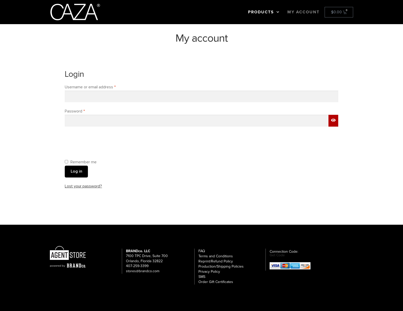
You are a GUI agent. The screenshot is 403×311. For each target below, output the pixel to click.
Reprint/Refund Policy (215, 261)
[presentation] (104, 142)
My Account (303, 12)
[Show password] (333, 121)
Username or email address (98, 87)
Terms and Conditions (215, 256)
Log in (76, 171)
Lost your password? (83, 186)
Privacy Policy (209, 271)
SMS (201, 277)
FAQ (201, 251)
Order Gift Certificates (215, 282)
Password (82, 111)
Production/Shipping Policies (221, 266)
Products (264, 12)
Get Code (277, 255)
